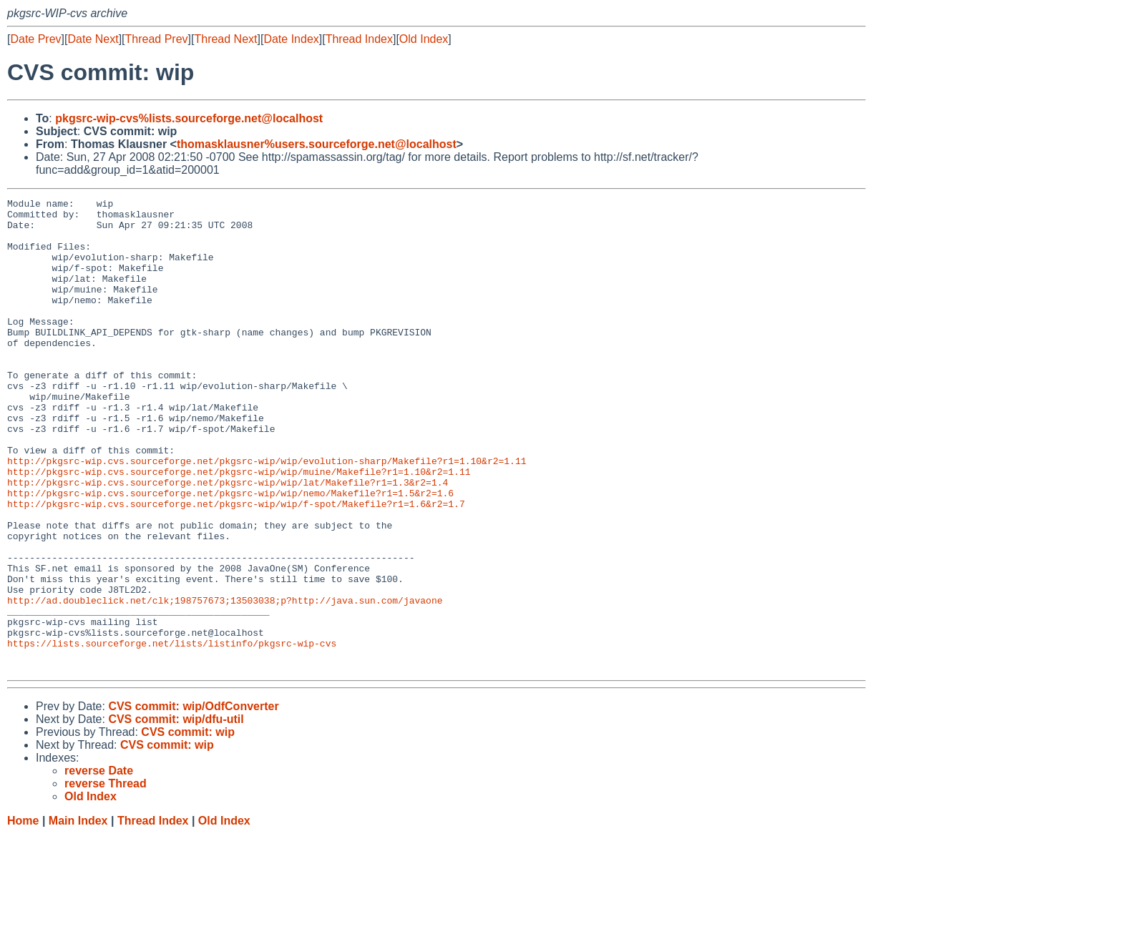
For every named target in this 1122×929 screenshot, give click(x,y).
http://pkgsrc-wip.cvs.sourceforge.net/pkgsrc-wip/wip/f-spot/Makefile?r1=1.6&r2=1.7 (236, 565)
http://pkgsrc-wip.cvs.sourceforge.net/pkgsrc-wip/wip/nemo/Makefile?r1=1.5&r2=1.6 (230, 552)
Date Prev (35, 39)
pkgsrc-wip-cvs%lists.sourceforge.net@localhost (189, 118)
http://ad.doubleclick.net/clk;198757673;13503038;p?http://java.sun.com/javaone (224, 681)
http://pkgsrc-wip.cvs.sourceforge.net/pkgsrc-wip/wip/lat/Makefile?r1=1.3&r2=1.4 (227, 540)
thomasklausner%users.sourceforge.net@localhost (317, 144)
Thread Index (359, 39)
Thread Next (225, 39)
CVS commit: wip (188, 826)
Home (23, 915)
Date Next (92, 39)
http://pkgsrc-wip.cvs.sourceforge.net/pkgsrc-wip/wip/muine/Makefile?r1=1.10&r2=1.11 (238, 527)
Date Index (290, 39)
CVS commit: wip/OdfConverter (193, 801)
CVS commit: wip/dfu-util (175, 813)
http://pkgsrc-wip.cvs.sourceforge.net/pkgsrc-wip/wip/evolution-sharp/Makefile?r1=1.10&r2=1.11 (266, 514)
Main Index (78, 915)
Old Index (423, 39)
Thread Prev (156, 39)
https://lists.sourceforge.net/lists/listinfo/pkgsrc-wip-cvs (171, 733)
